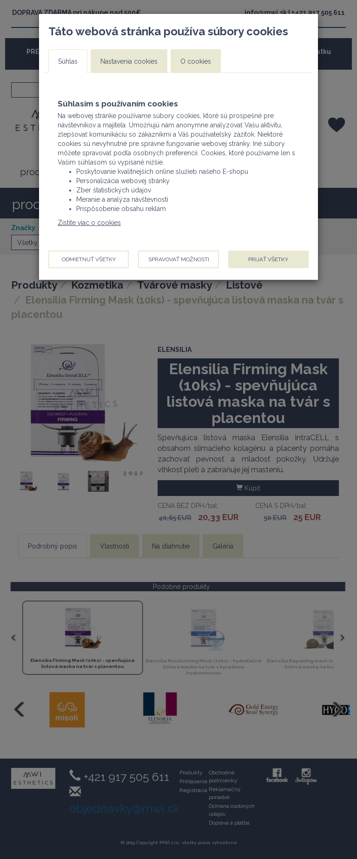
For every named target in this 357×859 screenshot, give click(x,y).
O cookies (195, 61)
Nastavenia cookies (129, 61)
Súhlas (68, 61)
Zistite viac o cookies (89, 222)
